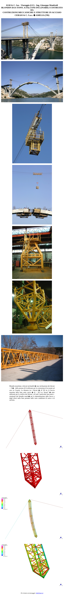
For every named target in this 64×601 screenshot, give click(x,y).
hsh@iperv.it (39, 593)
